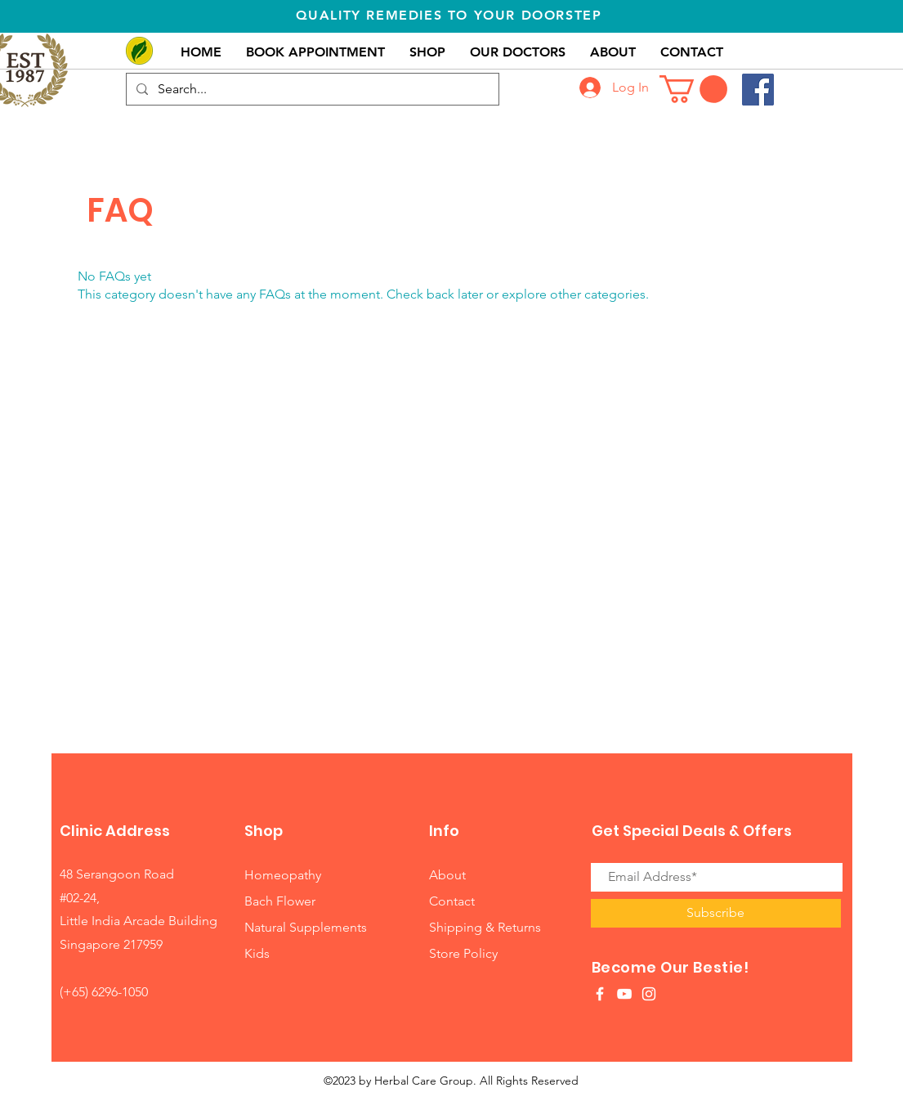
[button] (693, 89)
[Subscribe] (716, 913)
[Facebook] (758, 90)
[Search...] (311, 89)
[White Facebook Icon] (600, 994)
